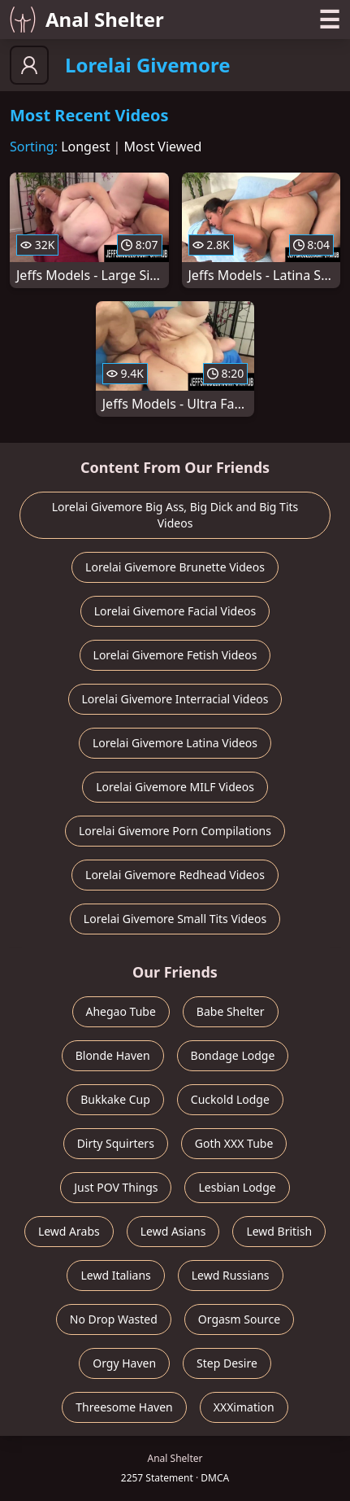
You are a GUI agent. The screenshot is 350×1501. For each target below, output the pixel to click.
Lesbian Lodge (236, 1187)
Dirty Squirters (115, 1143)
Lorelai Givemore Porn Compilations (175, 830)
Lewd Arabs (69, 1231)
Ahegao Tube (121, 1011)
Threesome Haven (124, 1407)
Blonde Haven (113, 1055)
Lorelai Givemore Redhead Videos (175, 874)
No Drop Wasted (114, 1319)
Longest (85, 146)
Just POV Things (116, 1187)
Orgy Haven (124, 1363)
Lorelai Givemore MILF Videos (175, 786)
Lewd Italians (115, 1275)
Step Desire (227, 1363)
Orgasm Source (239, 1319)
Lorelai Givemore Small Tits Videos (175, 918)
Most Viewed (163, 146)
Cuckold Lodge (230, 1099)
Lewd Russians (231, 1275)
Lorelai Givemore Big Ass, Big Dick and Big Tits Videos (175, 515)
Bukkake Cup (115, 1099)
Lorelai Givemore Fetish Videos (175, 655)
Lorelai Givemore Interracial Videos (175, 699)
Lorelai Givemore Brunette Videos (175, 567)
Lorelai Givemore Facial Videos (175, 611)
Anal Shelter (87, 19)
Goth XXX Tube (234, 1143)
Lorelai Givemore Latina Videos (175, 742)
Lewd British (279, 1231)
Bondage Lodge (233, 1055)
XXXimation (244, 1407)
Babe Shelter (231, 1011)
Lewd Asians (173, 1231)
